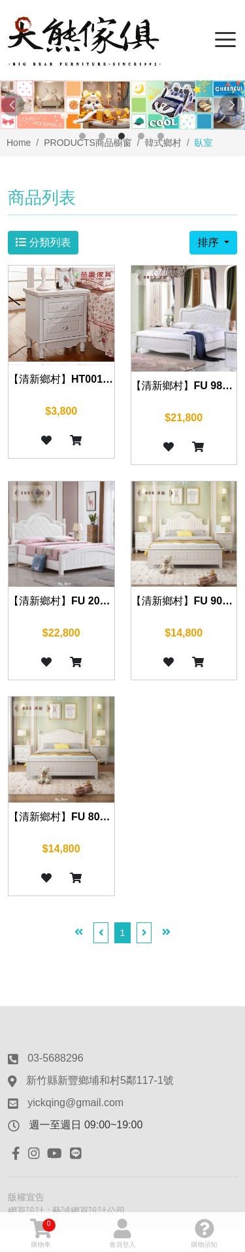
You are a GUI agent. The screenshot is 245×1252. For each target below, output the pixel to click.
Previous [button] (13, 105)
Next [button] (232, 105)
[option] (122, 105)
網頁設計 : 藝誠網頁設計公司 (66, 1211)
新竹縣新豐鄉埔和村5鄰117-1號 (100, 1080)
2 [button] (102, 136)
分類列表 (43, 242)
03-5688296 (55, 1058)
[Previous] (101, 933)
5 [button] (160, 136)
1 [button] (82, 136)
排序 (209, 242)
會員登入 (123, 1233)
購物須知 (204, 1233)
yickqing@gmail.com (75, 1102)
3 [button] (121, 136)
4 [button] (141, 136)
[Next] (144, 933)
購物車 (43, 1233)
